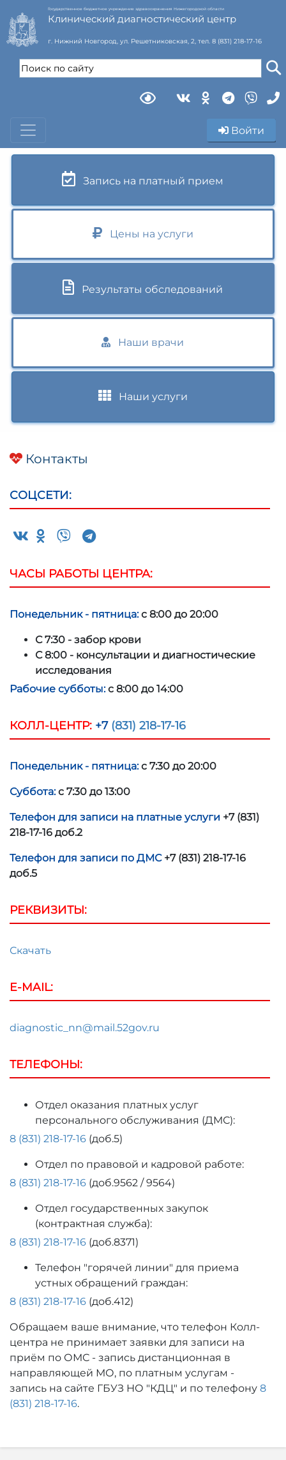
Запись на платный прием (142, 179)
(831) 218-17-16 (147, 725)
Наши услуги (143, 396)
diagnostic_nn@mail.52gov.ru (85, 1028)
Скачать (30, 950)
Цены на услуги (143, 233)
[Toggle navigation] (28, 130)
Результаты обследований (143, 287)
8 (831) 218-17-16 (237, 41)
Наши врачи (143, 342)
